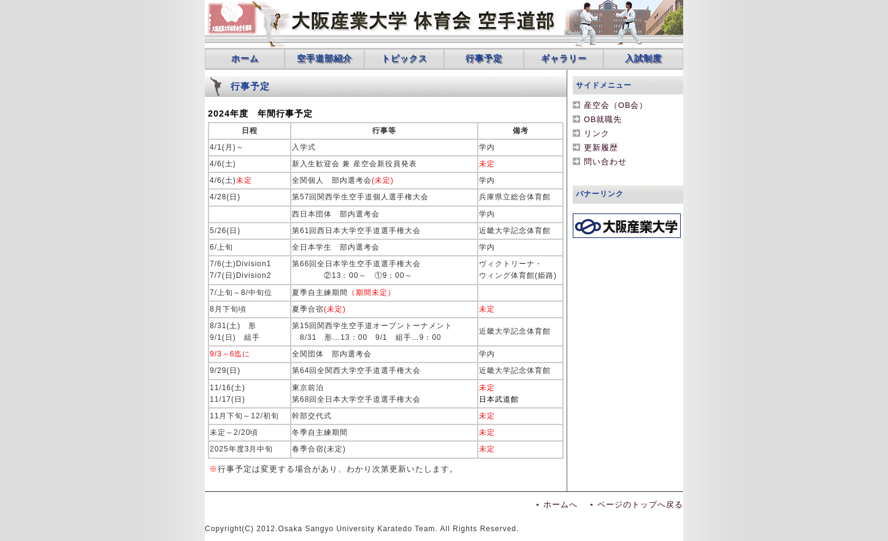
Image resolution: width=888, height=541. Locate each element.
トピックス (404, 58)
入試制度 (643, 58)
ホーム (245, 58)
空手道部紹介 (324, 58)
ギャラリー (564, 58)
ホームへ (560, 504)
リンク (597, 133)
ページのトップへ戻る (640, 504)
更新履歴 (601, 147)
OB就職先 (603, 119)
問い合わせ (605, 161)
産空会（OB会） (616, 105)
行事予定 (483, 58)
